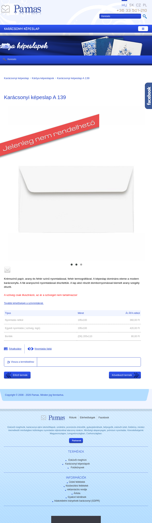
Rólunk (73, 417)
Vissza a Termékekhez (6, 46)
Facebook (104, 417)
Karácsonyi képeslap (16, 78)
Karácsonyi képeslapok (77, 463)
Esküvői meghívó (77, 460)
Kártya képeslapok (43, 78)
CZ (138, 5)
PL (145, 5)
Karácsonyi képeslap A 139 (73, 78)
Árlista (77, 493)
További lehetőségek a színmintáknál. (23, 303)
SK (131, 5)
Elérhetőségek (87, 417)
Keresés (12, 59)
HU (124, 5)
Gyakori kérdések (77, 497)
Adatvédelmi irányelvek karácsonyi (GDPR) (77, 500)
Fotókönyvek (77, 467)
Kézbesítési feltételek (77, 485)
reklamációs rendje (77, 489)
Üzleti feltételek (77, 482)
